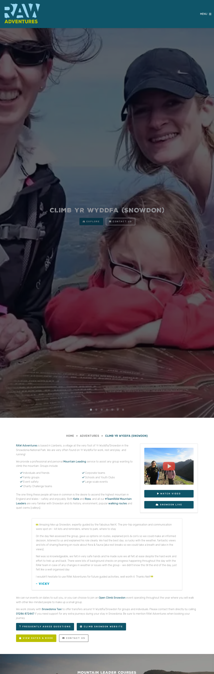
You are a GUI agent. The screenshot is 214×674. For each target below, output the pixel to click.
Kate (76, 498)
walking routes (117, 503)
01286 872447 (25, 613)
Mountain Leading (74, 461)
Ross (88, 498)
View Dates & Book (38, 638)
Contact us (122, 221)
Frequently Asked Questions (46, 626)
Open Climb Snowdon (112, 597)
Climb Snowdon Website (103, 626)
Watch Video (170, 493)
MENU (203, 14)
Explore (93, 221)
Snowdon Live (171, 504)
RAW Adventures (22, 13)
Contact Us (73, 638)
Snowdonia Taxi (52, 609)
